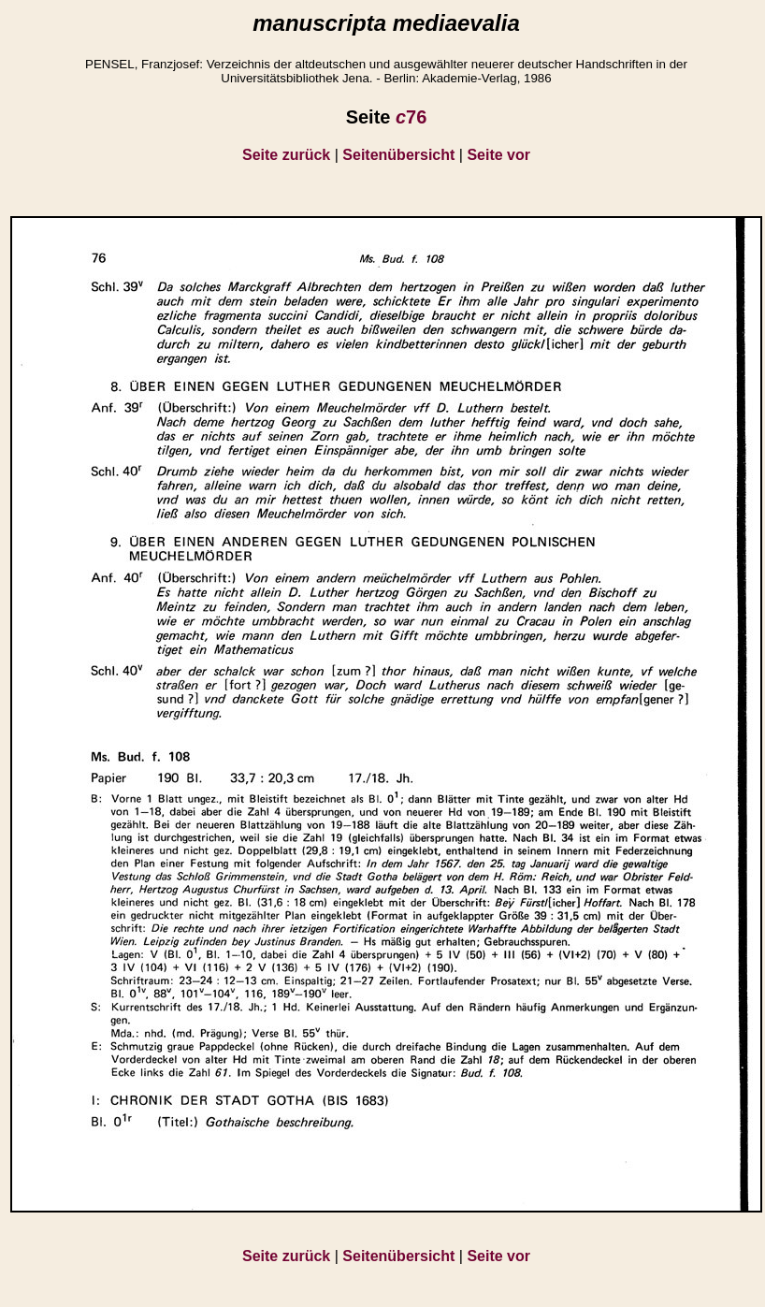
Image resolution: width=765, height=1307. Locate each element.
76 (411, 117)
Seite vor (498, 155)
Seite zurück (286, 155)
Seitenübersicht (398, 155)
